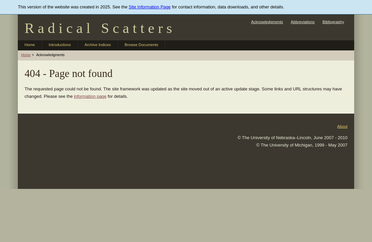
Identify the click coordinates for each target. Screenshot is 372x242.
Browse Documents (141, 45)
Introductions (60, 45)
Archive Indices (98, 45)
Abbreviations (303, 21)
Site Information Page (150, 6)
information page (90, 96)
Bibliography (333, 21)
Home (30, 45)
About (342, 126)
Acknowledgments (267, 21)
